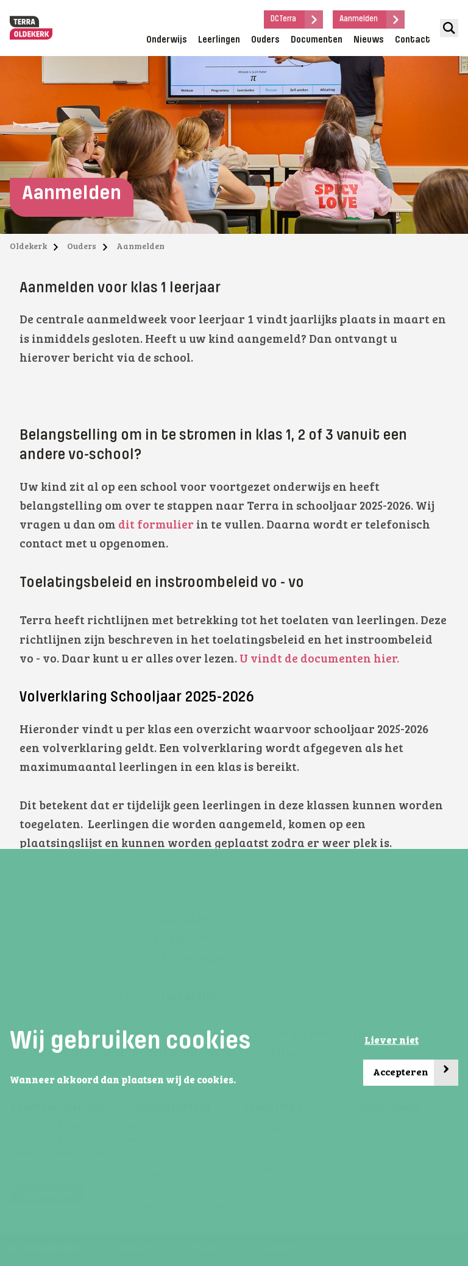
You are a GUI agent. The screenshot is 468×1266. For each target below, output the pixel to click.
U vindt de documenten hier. (320, 660)
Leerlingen (219, 40)
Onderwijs (166, 40)
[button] (239, 1081)
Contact (412, 40)
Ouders (265, 40)
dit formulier (156, 526)
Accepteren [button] (415, 1073)
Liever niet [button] (391, 1041)
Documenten (316, 40)
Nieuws (368, 40)
